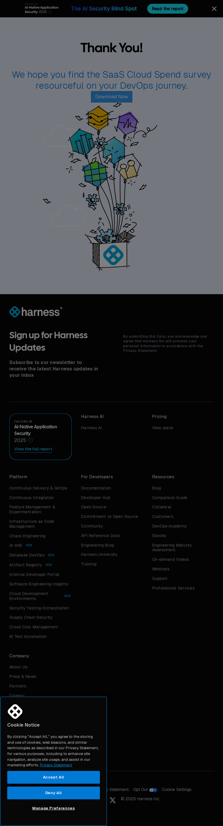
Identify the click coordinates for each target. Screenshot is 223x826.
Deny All (53, 793)
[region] (53, 761)
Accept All (53, 777)
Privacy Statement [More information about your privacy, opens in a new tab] (56, 765)
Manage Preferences (53, 808)
